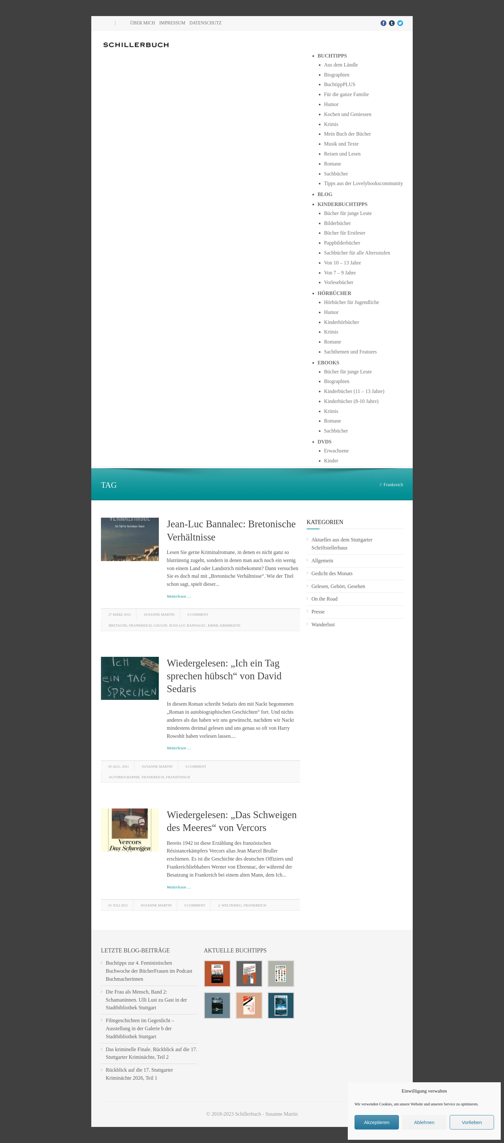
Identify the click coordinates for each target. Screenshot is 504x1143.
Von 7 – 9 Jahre (340, 272)
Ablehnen (424, 1122)
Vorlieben (472, 1122)
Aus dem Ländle (341, 64)
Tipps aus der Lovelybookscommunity (363, 183)
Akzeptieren (376, 1122)
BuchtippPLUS (340, 84)
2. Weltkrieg (230, 905)
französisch (178, 777)
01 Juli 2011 (118, 905)
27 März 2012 (119, 614)
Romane (332, 163)
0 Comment (198, 614)
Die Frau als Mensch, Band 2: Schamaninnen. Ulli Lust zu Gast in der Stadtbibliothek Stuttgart (146, 1000)
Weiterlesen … (179, 596)
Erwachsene (336, 450)
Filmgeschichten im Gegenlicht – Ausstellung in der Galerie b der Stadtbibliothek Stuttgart (140, 1028)
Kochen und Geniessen (348, 114)
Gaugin (160, 625)
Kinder (331, 460)
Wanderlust (323, 624)
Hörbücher (334, 293)
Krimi (213, 625)
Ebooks (328, 362)
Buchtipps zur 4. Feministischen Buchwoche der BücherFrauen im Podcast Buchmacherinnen (149, 971)
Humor (331, 104)
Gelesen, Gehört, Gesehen (338, 586)
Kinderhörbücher (341, 322)
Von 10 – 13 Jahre (342, 262)
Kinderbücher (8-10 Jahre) (351, 401)
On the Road (324, 599)
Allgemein (322, 560)
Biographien (336, 74)
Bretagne (118, 625)
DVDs (325, 441)
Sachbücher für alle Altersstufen (357, 252)
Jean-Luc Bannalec (187, 625)
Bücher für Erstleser (344, 233)
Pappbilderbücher (342, 243)
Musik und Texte (341, 144)
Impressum (172, 23)
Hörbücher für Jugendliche (351, 302)
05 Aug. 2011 (118, 766)
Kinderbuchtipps (343, 204)
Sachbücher (336, 173)
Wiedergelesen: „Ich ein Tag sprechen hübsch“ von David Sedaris (224, 676)
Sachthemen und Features (350, 351)
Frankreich (140, 625)
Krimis (331, 124)
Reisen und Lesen (342, 153)
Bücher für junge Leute (348, 213)
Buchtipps (332, 55)
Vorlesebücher (338, 282)
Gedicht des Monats (332, 573)
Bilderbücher (337, 223)
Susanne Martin (159, 614)
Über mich (142, 23)
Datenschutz (205, 23)
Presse (318, 611)
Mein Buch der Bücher (347, 134)
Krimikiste (230, 625)
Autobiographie (124, 777)
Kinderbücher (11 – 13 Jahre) (354, 391)
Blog (325, 194)
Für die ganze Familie (346, 94)
